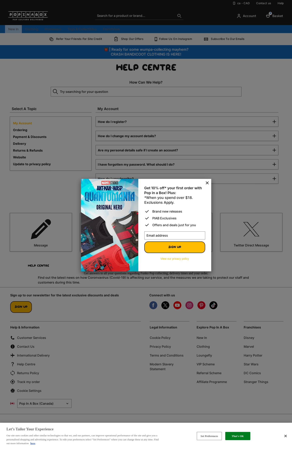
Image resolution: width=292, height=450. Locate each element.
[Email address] (174, 235)
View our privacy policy (174, 258)
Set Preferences (209, 435)
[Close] (207, 183)
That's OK (238, 435)
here (32, 443)
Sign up (174, 247)
